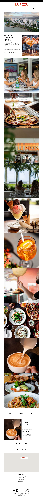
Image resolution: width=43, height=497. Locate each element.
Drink (12, 8)
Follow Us (21, 449)
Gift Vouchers (29, 8)
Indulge (16, 8)
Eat (9, 8)
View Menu (9, 416)
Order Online (22, 8)
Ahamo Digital (23, 495)
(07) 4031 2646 (21, 1)
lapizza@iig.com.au (21, 481)
